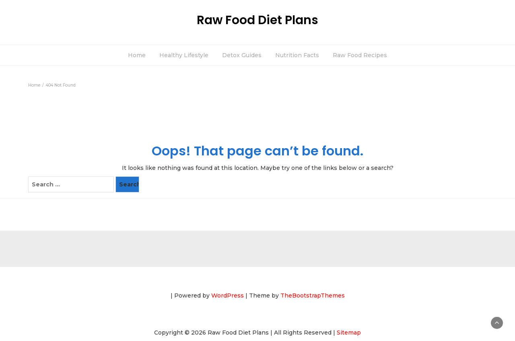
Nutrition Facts (297, 55)
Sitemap (349, 332)
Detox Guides (242, 55)
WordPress (227, 295)
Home (137, 55)
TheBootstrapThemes (312, 295)
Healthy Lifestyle (183, 55)
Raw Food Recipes (360, 55)
